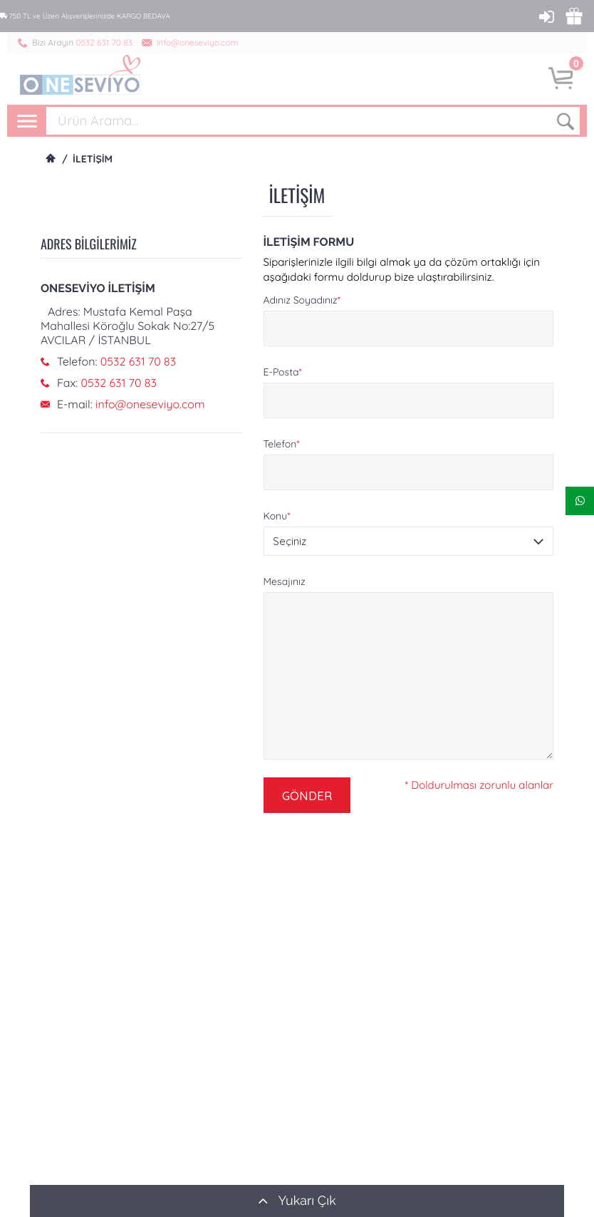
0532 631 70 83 (103, 42)
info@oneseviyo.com (198, 42)
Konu (277, 515)
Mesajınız (285, 581)
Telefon (282, 443)
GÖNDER (307, 795)
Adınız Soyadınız (302, 300)
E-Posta (283, 372)
